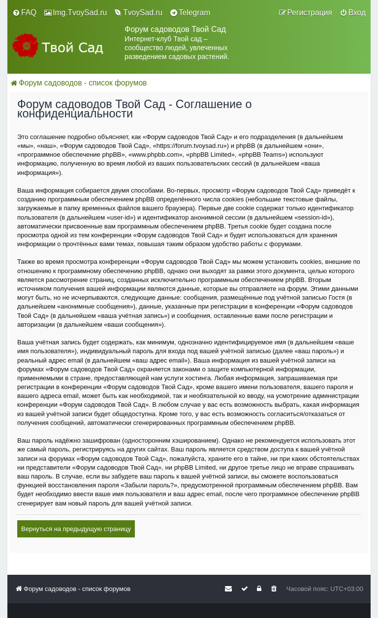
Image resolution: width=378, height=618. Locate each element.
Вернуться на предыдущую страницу (76, 529)
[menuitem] (24, 13)
